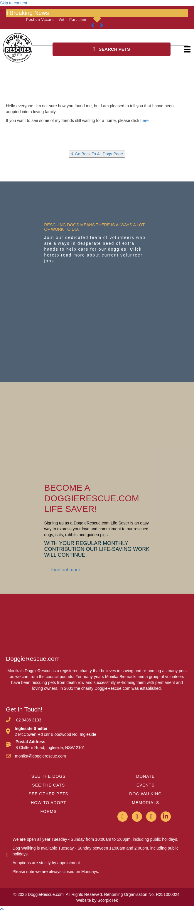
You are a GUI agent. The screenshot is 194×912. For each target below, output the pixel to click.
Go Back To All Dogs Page (97, 154)
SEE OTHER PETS (48, 794)
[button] (112, 49)
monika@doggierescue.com (40, 756)
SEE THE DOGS (48, 776)
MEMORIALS (145, 802)
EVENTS (145, 785)
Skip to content (13, 3)
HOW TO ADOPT (48, 802)
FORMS (48, 811)
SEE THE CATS (48, 785)
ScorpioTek (107, 900)
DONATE (145, 776)
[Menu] (187, 49)
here (144, 120)
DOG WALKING (145, 794)
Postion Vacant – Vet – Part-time (56, 20)
